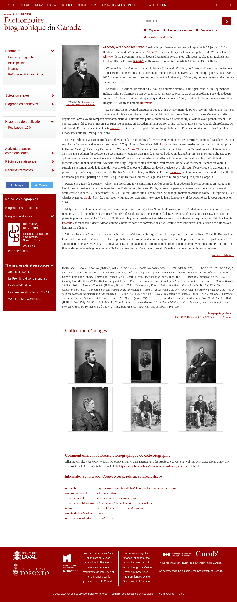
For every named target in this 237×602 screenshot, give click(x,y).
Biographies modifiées (21, 208)
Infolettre (136, 5)
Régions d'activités (19, 170)
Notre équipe (88, 5)
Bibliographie (16, 63)
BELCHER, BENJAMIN (30, 226)
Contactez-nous (113, 5)
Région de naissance (20, 161)
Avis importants (166, 593)
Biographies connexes (21, 104)
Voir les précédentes (21, 249)
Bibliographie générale (218, 313)
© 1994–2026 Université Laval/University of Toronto (201, 317)
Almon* (152, 52)
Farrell (175, 172)
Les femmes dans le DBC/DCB (28, 292)
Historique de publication (23, 121)
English (11, 5)
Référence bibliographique (25, 74)
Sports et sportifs (19, 271)
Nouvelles (43, 5)
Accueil (26, 5)
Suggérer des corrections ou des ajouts (132, 593)
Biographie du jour (18, 216)
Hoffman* (146, 103)
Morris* (133, 149)
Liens (181, 593)
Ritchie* (138, 61)
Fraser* (114, 128)
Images (13, 68)
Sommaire (12, 51)
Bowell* (67, 223)
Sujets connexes (17, 95)
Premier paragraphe (21, 57)
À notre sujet (64, 5)
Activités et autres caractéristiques (18, 151)
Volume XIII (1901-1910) (18, 14)
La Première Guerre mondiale (27, 278)
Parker (164, 144)
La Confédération (19, 285)
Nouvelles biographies (21, 199)
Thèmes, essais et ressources (27, 265)
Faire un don (157, 5)
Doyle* (88, 197)
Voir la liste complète (24, 298)
